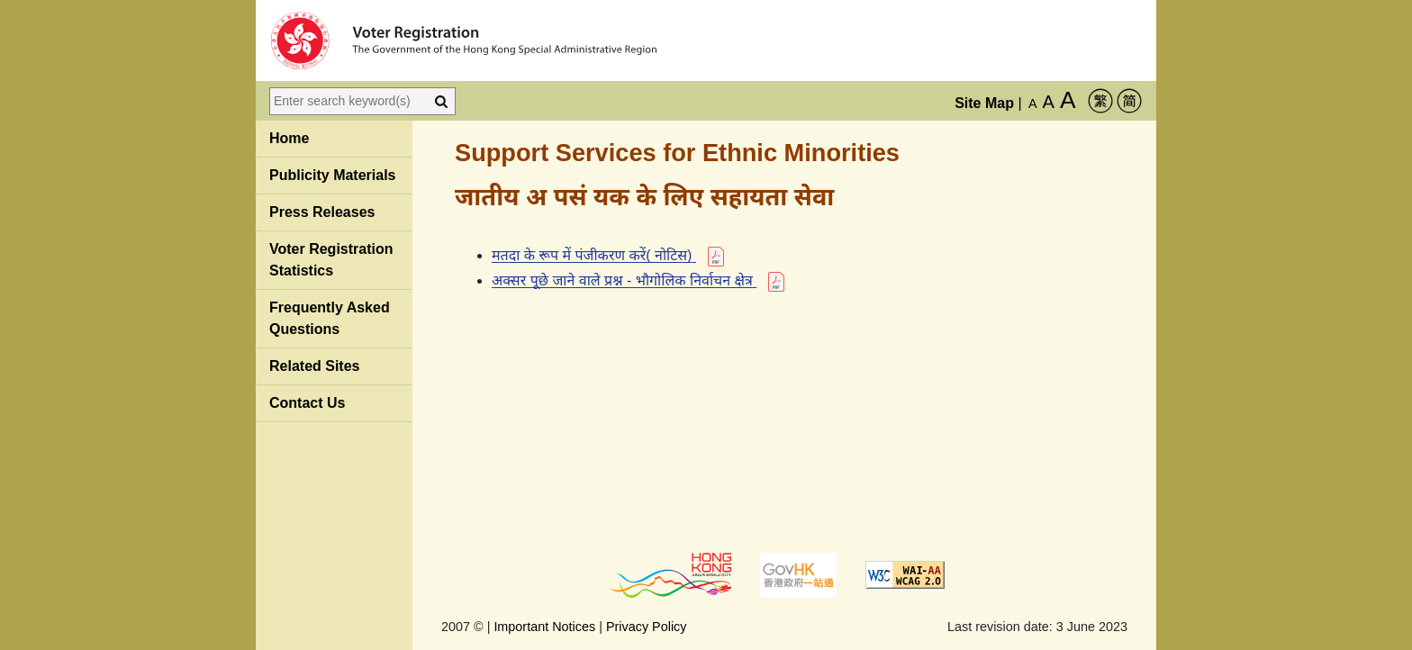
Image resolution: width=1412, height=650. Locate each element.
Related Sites (314, 366)
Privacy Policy (646, 626)
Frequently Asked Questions (329, 318)
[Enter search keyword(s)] (348, 101)
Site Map (984, 103)
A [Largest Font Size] (1068, 99)
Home (289, 138)
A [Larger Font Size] (1048, 102)
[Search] (441, 101)
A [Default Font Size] (1032, 103)
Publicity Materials (332, 175)
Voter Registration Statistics (331, 259)
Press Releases (322, 212)
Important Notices (544, 626)
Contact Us (307, 403)
